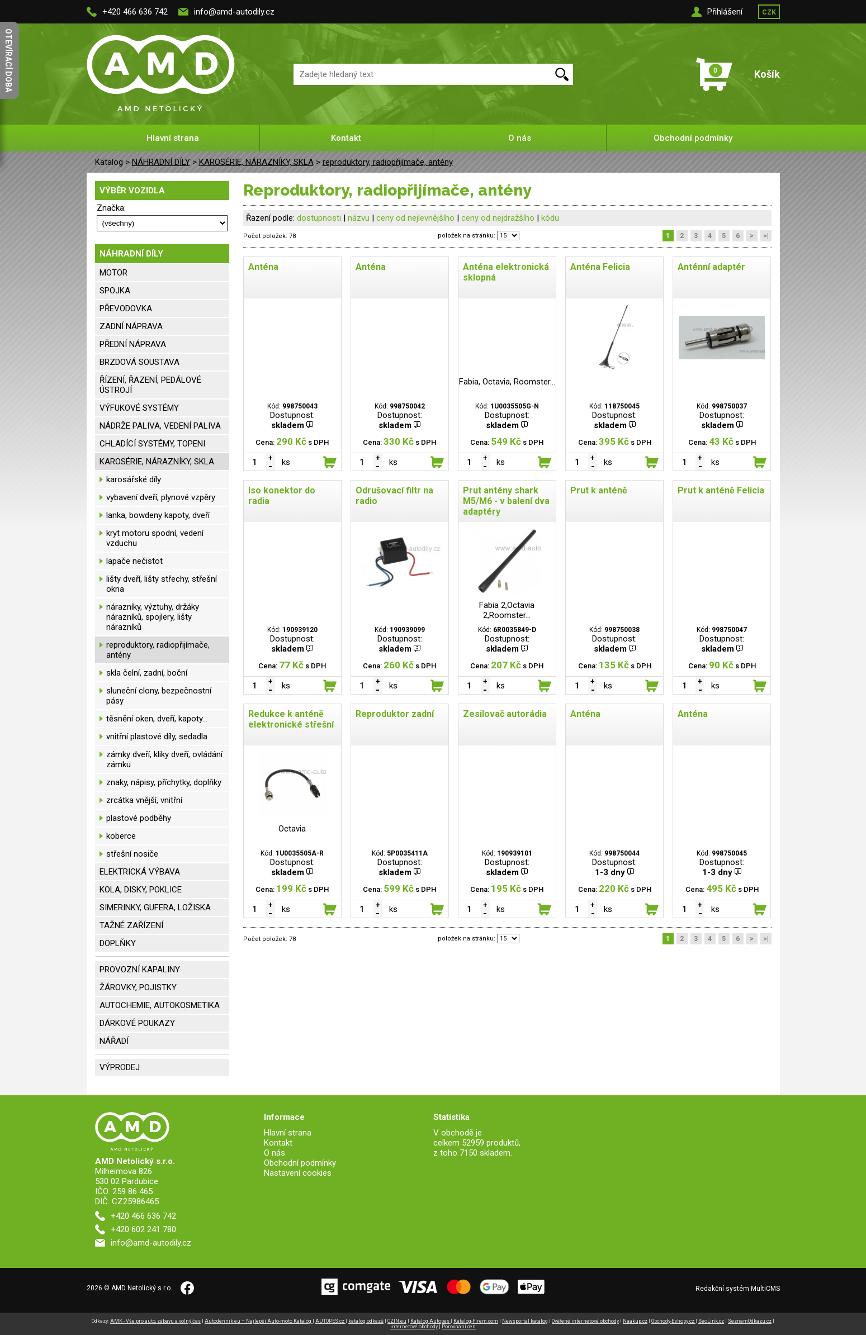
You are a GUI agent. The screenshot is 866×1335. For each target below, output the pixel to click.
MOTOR (113, 273)
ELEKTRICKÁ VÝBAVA (140, 872)
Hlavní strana (172, 138)
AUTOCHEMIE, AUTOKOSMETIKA (160, 1005)
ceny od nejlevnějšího (415, 218)
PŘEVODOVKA (126, 308)
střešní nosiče (132, 854)
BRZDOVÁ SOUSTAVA (139, 362)
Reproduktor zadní (395, 714)
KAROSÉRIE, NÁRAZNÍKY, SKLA (256, 162)
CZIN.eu (396, 1321)
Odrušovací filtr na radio (394, 495)
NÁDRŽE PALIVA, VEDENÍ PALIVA (160, 426)
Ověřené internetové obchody (585, 1321)
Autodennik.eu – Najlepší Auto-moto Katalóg (259, 1321)
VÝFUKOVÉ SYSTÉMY (139, 408)
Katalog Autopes (430, 1321)
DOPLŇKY (118, 943)
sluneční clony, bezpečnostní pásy (158, 696)
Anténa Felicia (600, 267)
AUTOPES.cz (330, 1321)
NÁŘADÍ (114, 1041)
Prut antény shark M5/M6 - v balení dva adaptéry (506, 501)
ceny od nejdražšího (497, 218)
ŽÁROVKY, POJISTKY (138, 987)
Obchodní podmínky (693, 138)
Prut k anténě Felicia (721, 490)
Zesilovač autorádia (505, 714)
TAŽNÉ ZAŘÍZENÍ (131, 925)
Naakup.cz (635, 1321)
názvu (359, 218)
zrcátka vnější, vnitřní (144, 800)
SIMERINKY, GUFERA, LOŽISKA (155, 907)
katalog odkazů (366, 1321)
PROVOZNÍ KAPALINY (140, 970)
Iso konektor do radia (281, 495)
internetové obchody (414, 1326)
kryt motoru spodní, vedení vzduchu (155, 538)
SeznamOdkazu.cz (750, 1321)
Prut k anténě (598, 490)
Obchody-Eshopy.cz (673, 1321)
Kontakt (346, 138)
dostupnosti (319, 218)
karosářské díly (133, 479)
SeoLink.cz (711, 1321)
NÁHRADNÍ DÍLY (161, 162)
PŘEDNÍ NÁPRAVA (133, 344)
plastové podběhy (138, 818)
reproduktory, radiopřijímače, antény (388, 162)
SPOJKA (115, 291)
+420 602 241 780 (143, 1229)
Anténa (263, 267)
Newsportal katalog (525, 1321)
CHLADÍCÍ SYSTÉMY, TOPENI (152, 444)
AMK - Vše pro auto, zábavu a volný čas (155, 1321)
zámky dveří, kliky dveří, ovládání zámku (164, 759)
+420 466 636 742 (135, 12)
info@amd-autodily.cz (234, 12)
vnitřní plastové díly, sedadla (156, 736)
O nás (519, 138)
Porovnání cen (459, 1326)
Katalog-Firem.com (475, 1321)
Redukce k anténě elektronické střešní (291, 719)
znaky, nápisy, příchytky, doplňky (163, 782)
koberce (121, 836)
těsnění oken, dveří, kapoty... (156, 719)
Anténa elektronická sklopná (506, 272)
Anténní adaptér (711, 267)
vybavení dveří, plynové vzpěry (160, 497)
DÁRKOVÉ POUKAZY (137, 1023)
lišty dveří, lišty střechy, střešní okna (161, 584)
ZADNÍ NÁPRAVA (131, 326)
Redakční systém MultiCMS (737, 1289)
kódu (550, 218)
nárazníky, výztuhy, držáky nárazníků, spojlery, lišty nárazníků (152, 617)
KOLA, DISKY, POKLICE (141, 890)
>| (766, 236)
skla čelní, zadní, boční (146, 673)
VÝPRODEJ (120, 1067)
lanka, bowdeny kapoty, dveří (158, 515)
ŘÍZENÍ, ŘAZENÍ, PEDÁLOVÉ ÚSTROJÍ (150, 385)
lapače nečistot (134, 561)
